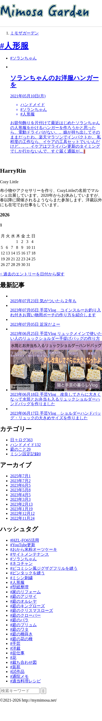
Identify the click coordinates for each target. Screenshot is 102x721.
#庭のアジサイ (23, 596)
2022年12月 (22, 513)
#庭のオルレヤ (23, 601)
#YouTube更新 (22, 545)
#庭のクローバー (25, 615)
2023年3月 (20, 499)
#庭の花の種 (21, 639)
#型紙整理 (19, 587)
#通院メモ (19, 676)
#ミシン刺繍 (21, 578)
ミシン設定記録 (25, 454)
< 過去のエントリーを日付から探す (32, 274)
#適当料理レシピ (25, 681)
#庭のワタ (19, 629)
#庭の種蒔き (21, 634)
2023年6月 (20, 485)
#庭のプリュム (23, 625)
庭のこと (20, 449)
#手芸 (15, 643)
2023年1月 (21, 509)
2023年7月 (20, 481)
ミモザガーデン (24, 33)
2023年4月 (20, 495)
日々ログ (21, 440)
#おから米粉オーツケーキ (33, 549)
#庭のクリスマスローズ (31, 610)
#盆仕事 (17, 653)
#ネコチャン (21, 563)
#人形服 (14, 45)
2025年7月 (20, 476)
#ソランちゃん (23, 58)
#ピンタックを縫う (27, 573)
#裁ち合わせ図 (23, 662)
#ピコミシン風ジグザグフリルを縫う (44, 568)
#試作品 (17, 671)
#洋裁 (15, 648)
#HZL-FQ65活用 (24, 540)
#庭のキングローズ (27, 606)
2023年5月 (20, 490)
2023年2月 (21, 504)
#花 (13, 657)
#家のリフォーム (25, 592)
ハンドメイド (25, 445)
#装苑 (15, 667)
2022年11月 (22, 518)
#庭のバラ (19, 620)
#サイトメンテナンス (29, 554)
